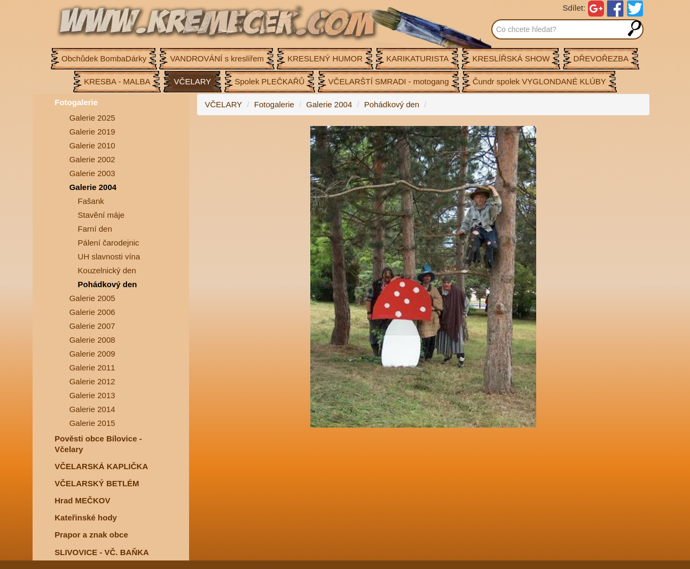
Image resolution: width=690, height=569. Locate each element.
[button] (639, 135)
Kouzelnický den (107, 270)
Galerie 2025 (92, 117)
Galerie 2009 (92, 353)
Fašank (91, 201)
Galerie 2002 (92, 159)
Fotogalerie (76, 102)
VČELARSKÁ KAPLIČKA (101, 466)
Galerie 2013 (92, 395)
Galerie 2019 (92, 131)
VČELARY (223, 104)
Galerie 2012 (92, 381)
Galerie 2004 (92, 187)
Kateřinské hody (85, 517)
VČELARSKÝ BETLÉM (96, 483)
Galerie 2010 (92, 145)
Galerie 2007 (92, 325)
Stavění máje (101, 214)
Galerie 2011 (92, 367)
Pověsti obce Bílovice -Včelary (98, 444)
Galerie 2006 (92, 312)
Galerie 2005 (92, 298)
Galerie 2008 (92, 339)
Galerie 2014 (92, 409)
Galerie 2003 (92, 173)
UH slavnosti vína (109, 256)
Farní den (95, 228)
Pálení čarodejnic (108, 242)
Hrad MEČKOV (82, 500)
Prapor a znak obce (91, 534)
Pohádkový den (107, 284)
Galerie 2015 (92, 423)
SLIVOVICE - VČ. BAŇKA (101, 552)
